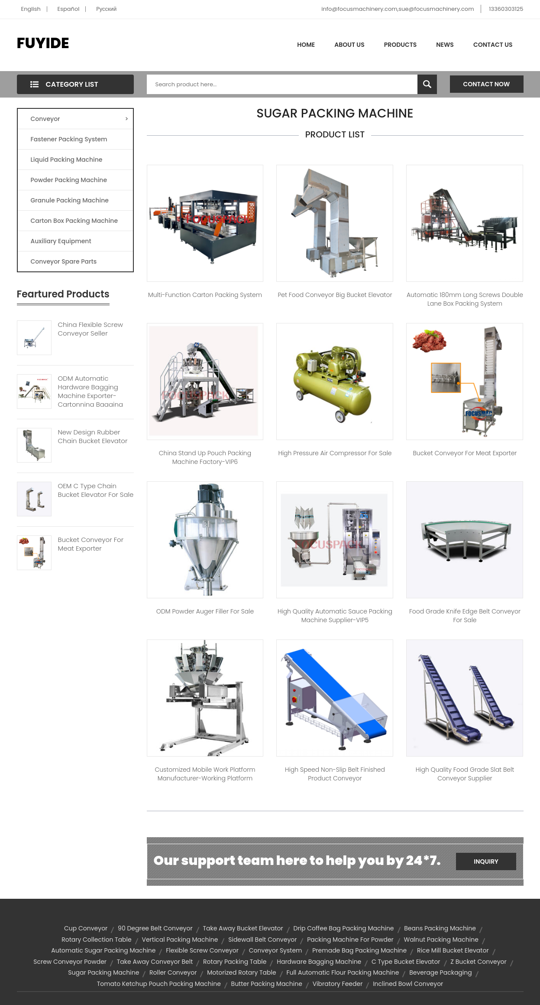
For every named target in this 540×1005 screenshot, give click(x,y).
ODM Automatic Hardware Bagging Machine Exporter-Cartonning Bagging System (90, 396)
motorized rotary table (241, 972)
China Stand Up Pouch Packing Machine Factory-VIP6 (205, 457)
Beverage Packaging (440, 972)
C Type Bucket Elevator (406, 961)
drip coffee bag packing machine (343, 928)
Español (69, 9)
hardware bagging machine (319, 961)
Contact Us (493, 44)
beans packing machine (440, 928)
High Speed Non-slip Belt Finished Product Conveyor (335, 774)
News (445, 44)
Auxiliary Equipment (61, 241)
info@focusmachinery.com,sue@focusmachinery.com (397, 9)
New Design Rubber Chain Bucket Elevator (93, 436)
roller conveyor (173, 972)
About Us (349, 44)
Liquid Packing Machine (67, 159)
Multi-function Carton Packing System (205, 294)
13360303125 (506, 9)
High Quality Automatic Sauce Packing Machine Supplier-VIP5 (335, 615)
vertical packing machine (180, 939)
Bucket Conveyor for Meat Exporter (465, 453)
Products (400, 44)
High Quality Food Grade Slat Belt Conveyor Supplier (465, 774)
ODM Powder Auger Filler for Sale (205, 611)
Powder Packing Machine (69, 180)
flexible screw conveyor (202, 950)
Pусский (106, 9)
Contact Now (486, 84)
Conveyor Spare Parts (64, 261)
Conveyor (80, 118)
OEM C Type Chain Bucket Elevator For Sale (96, 490)
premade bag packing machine (359, 950)
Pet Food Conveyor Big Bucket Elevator (335, 294)
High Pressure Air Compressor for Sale (334, 453)
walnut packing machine (441, 939)
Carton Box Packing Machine (74, 220)
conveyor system (275, 950)
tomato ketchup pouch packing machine (159, 983)
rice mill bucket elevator (453, 950)
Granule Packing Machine (70, 200)
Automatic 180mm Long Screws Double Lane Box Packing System (465, 299)
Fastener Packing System (69, 139)
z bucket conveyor (478, 961)
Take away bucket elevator (243, 928)
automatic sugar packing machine (103, 950)
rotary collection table (96, 939)
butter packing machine (266, 983)
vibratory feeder (338, 983)
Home (306, 44)
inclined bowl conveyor (408, 983)
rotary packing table (234, 961)
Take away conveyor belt (155, 961)
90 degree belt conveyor (155, 928)
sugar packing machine (103, 972)
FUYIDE (43, 43)
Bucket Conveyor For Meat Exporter (91, 544)
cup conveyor (85, 928)
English (31, 9)
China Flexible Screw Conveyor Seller (90, 329)
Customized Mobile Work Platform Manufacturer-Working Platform (205, 774)
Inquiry (486, 861)
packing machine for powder (350, 939)
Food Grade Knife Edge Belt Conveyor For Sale (465, 615)
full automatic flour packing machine (342, 972)
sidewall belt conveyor (262, 939)
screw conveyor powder (70, 961)
